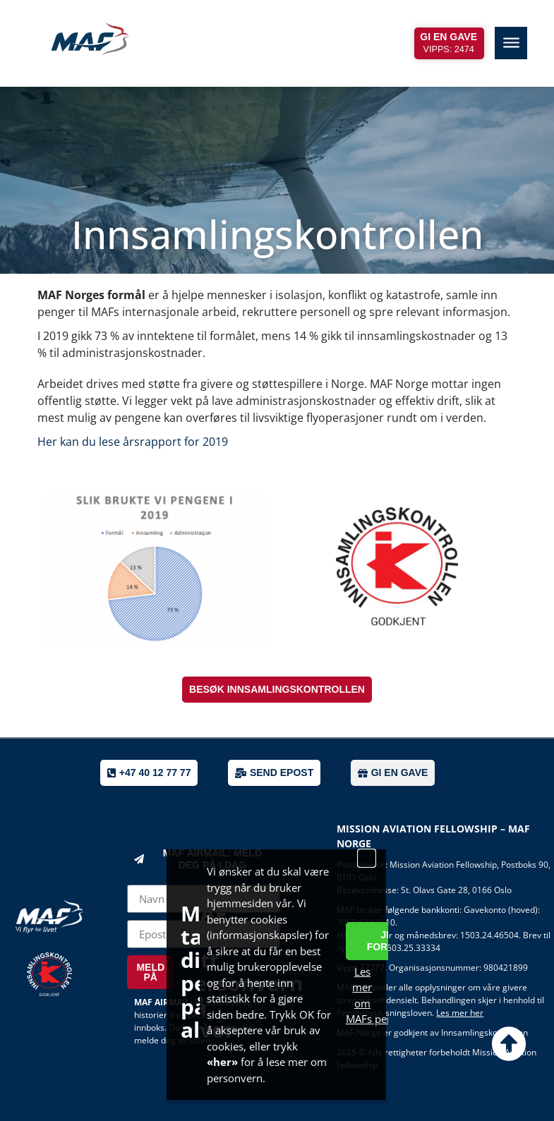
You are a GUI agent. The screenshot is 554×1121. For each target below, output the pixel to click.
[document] (277, 560)
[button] (366, 858)
